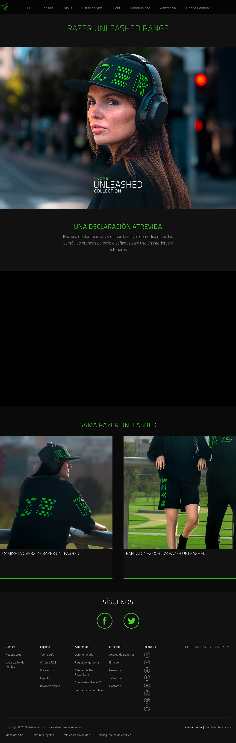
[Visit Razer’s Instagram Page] (147, 662)
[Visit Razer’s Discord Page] (147, 708)
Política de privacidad (76, 735)
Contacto (115, 686)
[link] (4, 7)
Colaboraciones (50, 686)
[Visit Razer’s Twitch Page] (147, 700)
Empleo (114, 662)
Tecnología (47, 654)
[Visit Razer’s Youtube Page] (147, 685)
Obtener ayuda (84, 654)
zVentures (116, 678)
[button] (230, 7)
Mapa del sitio (14, 735)
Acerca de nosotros (122, 654)
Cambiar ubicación (218, 727)
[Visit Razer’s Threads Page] (147, 670)
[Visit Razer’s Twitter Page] (147, 678)
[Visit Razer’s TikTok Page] (147, 693)
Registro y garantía (87, 662)
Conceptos (47, 670)
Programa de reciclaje (89, 690)
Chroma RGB (48, 662)
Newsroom (116, 670)
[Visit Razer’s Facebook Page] (147, 655)
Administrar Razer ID (88, 682)
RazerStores (13, 654)
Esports (45, 678)
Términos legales (43, 735)
